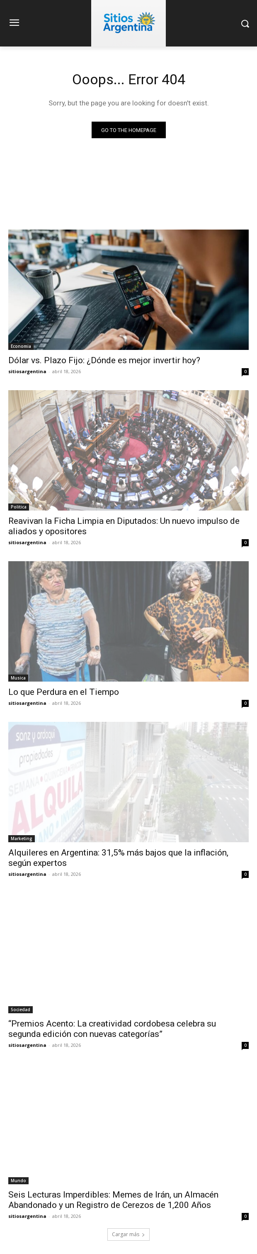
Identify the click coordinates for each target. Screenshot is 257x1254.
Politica (19, 507)
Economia (21, 346)
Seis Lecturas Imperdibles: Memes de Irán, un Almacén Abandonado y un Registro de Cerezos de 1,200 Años (113, 1200)
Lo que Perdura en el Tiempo (63, 692)
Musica (18, 678)
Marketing (21, 838)
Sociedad (20, 1009)
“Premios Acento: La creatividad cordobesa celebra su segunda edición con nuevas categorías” (112, 1029)
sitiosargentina (27, 371)
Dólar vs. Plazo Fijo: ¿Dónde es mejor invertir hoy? (104, 360)
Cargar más (128, 1234)
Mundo (18, 1180)
